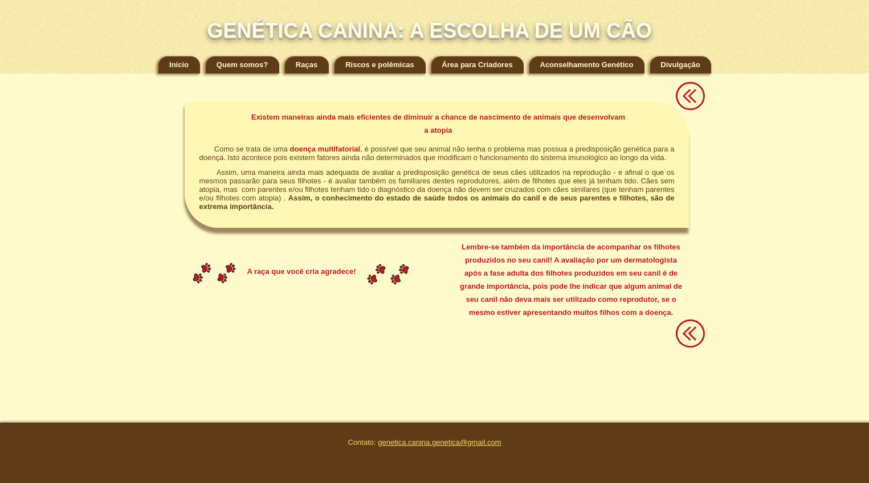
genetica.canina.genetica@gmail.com (439, 442)
